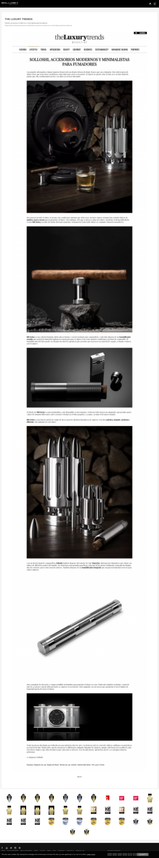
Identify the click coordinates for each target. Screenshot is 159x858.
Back (79, 777)
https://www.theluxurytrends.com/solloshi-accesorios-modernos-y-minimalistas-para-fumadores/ (38, 25)
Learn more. (91, 854)
